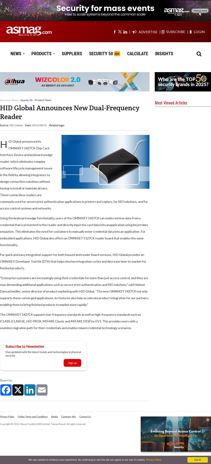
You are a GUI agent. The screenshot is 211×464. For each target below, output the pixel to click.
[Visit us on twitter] (120, 31)
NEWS (17, 53)
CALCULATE (137, 53)
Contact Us (85, 416)
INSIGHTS (164, 53)
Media (54, 416)
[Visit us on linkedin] (125, 32)
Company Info (68, 416)
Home (15, 100)
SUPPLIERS (72, 53)
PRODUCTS (43, 53)
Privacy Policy (7, 416)
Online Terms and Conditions (33, 416)
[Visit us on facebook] (114, 32)
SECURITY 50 (101, 53)
